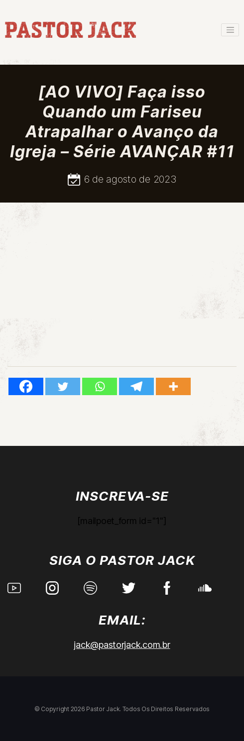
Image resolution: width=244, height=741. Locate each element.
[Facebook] (25, 386)
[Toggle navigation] (230, 29)
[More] (173, 386)
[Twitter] (62, 386)
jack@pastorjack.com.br (122, 644)
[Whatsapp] (99, 386)
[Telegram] (136, 386)
